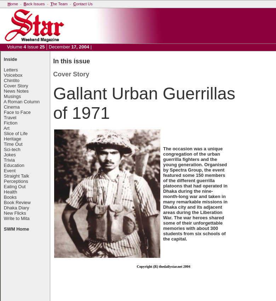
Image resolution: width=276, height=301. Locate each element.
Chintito (11, 80)
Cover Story (16, 85)
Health (10, 192)
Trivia (9, 160)
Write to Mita (17, 218)
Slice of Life (16, 133)
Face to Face (17, 112)
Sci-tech (12, 149)
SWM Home (16, 229)
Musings (12, 96)
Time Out (13, 144)
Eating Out (14, 186)
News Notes (16, 91)
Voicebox (13, 75)
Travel (10, 117)
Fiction (10, 123)
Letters (11, 70)
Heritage (12, 138)
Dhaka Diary (16, 207)
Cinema (12, 107)
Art (7, 128)
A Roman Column (22, 101)
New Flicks (15, 213)
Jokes (10, 154)
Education (14, 165)
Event (10, 170)
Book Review (17, 202)
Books (10, 197)
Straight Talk (16, 176)
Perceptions (16, 181)
